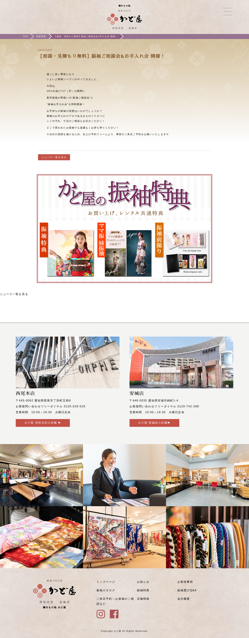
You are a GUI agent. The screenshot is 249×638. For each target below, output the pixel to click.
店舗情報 (143, 598)
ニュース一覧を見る (54, 157)
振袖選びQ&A (187, 590)
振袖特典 (143, 590)
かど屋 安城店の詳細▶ (154, 422)
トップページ (105, 581)
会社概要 (183, 598)
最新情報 (41, 36)
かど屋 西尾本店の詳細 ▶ (42, 422)
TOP (25, 36)
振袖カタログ (105, 590)
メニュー (227, 11)
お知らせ (143, 581)
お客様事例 (185, 581)
